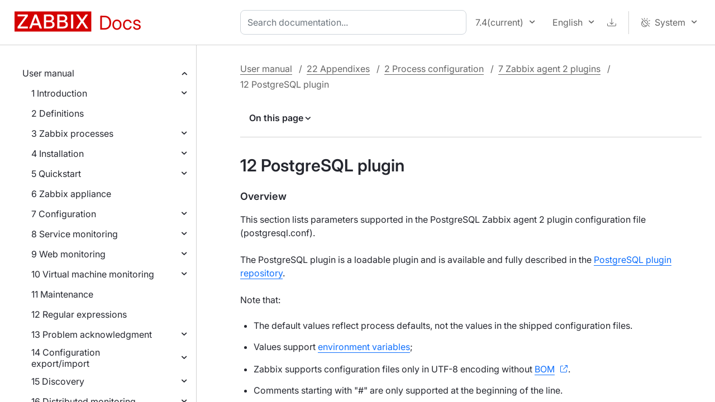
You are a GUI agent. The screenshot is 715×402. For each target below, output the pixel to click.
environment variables (364, 346)
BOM (545, 369)
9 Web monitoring (68, 254)
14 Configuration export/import (65, 358)
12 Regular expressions (79, 314)
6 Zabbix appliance (71, 193)
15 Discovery (57, 381)
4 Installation (57, 153)
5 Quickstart (56, 173)
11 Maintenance (62, 294)
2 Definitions (57, 113)
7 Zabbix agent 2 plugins (549, 68)
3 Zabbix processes (72, 133)
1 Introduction (59, 93)
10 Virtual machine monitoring (92, 274)
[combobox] (355, 22)
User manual (48, 73)
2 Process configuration (434, 68)
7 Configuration (63, 213)
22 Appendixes (338, 68)
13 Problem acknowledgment (91, 334)
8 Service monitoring (74, 234)
